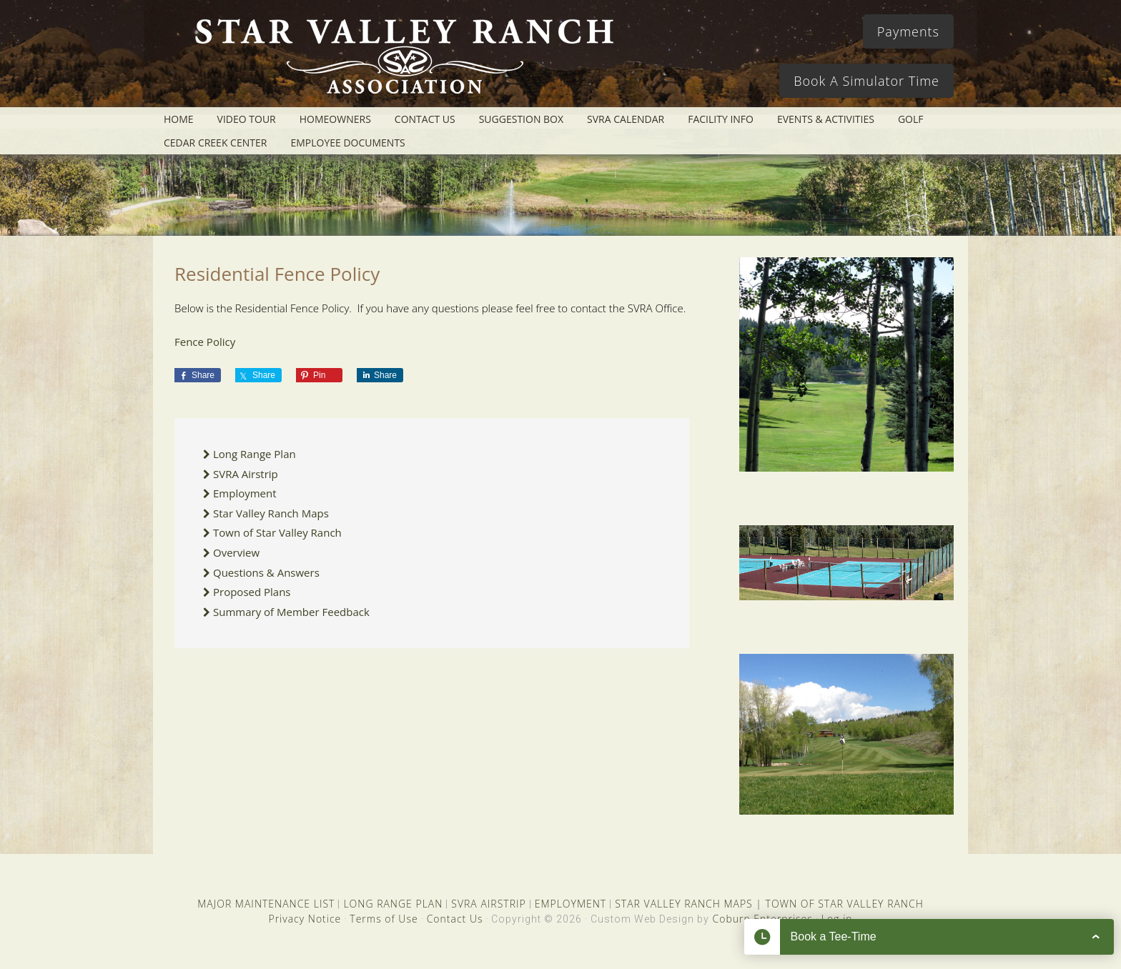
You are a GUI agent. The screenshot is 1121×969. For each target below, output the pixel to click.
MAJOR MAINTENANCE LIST (266, 903)
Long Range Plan (254, 454)
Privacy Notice (304, 918)
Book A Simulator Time (866, 80)
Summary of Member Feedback (291, 612)
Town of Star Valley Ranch (277, 532)
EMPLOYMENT (571, 903)
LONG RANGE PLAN (393, 903)
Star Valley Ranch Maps (271, 513)
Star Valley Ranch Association (397, 60)
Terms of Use (384, 918)
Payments (908, 31)
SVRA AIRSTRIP (488, 903)
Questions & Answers (266, 572)
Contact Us (455, 918)
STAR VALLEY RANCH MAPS (683, 903)
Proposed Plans (252, 592)
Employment (245, 493)
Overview (236, 552)
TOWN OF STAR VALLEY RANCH (845, 903)
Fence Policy (204, 341)
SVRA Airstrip (245, 474)
